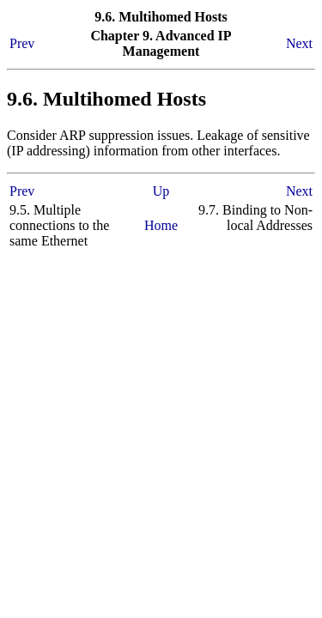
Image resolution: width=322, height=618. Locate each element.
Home (161, 225)
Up (161, 191)
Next (299, 43)
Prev (21, 43)
